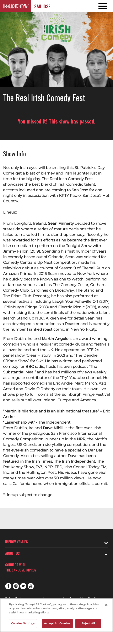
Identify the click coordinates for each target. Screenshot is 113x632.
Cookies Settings (23, 623)
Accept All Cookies (57, 623)
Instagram (16, 586)
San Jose (42, 6)
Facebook (8, 586)
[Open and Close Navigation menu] (101, 6)
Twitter (23, 586)
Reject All (88, 623)
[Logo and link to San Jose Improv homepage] (15, 6)
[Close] (106, 604)
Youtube (31, 586)
